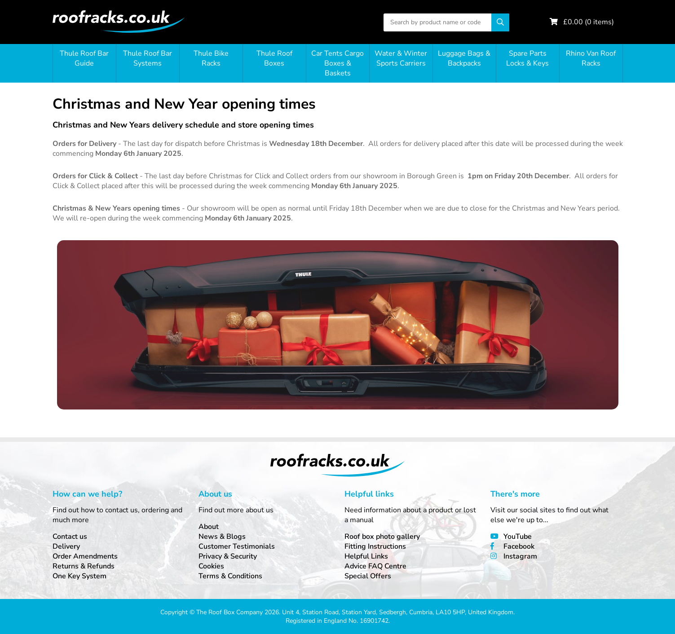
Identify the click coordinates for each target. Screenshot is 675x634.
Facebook (518, 546)
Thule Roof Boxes (274, 58)
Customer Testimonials (237, 546)
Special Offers (367, 576)
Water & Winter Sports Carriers (401, 58)
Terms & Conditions (230, 576)
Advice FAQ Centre (375, 566)
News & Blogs (222, 537)
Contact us (70, 537)
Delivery (66, 546)
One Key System (79, 576)
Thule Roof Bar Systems (147, 58)
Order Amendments (85, 556)
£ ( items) (588, 22)
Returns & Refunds (84, 566)
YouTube (517, 537)
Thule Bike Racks (211, 58)
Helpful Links (366, 556)
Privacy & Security (228, 556)
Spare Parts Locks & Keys (527, 58)
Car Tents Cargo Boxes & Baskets (337, 63)
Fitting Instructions (375, 546)
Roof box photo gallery (382, 537)
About (209, 527)
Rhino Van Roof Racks (591, 58)
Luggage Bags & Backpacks (464, 58)
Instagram (520, 556)
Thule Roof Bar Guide (84, 58)
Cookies (211, 566)
